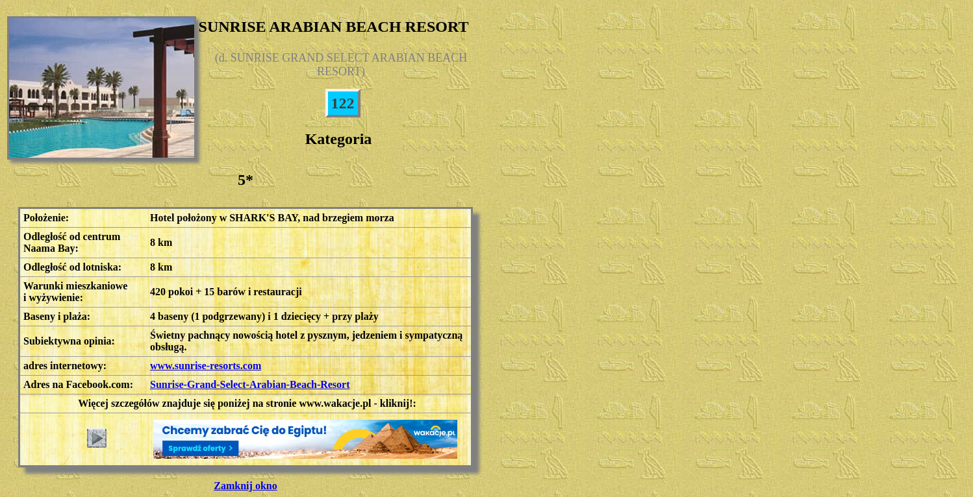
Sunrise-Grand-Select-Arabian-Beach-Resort (250, 384)
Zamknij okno (245, 485)
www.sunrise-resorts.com (205, 365)
